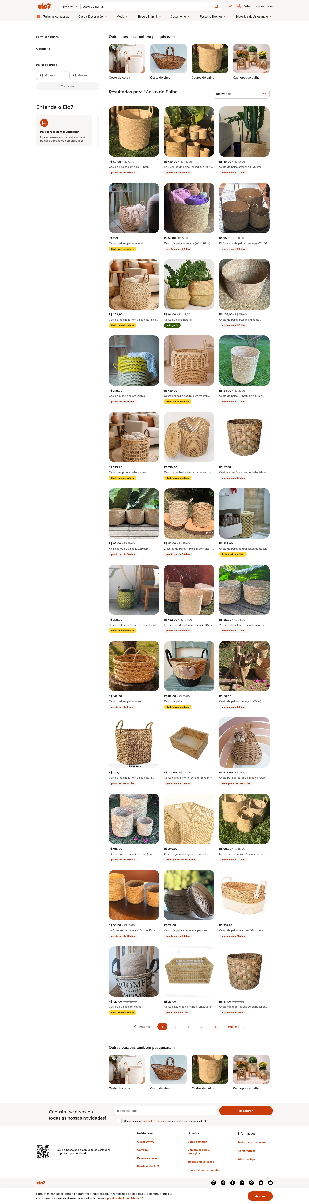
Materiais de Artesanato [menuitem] (254, 16)
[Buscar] (148, 6)
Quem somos (145, 1141)
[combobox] (70, 6)
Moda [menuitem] (123, 16)
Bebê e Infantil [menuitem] (150, 16)
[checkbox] (119, 1120)
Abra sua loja (246, 1159)
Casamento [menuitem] (181, 16)
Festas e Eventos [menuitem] (213, 16)
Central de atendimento (203, 1170)
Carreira (142, 1149)
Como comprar (197, 1141)
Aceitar (260, 1196)
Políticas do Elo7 (148, 1166)
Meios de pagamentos (252, 1142)
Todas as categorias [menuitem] (56, 16)
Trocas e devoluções (201, 1161)
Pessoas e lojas (147, 1158)
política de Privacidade (125, 1198)
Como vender (246, 1150)
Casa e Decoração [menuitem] (93, 16)
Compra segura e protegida (199, 1151)
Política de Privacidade (154, 1120)
